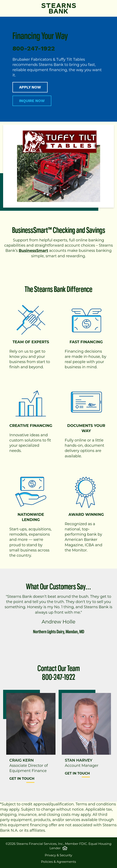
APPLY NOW (30, 87)
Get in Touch (21, 779)
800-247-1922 (58, 676)
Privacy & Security (58, 855)
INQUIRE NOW (32, 100)
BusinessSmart (33, 250)
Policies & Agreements (58, 862)
